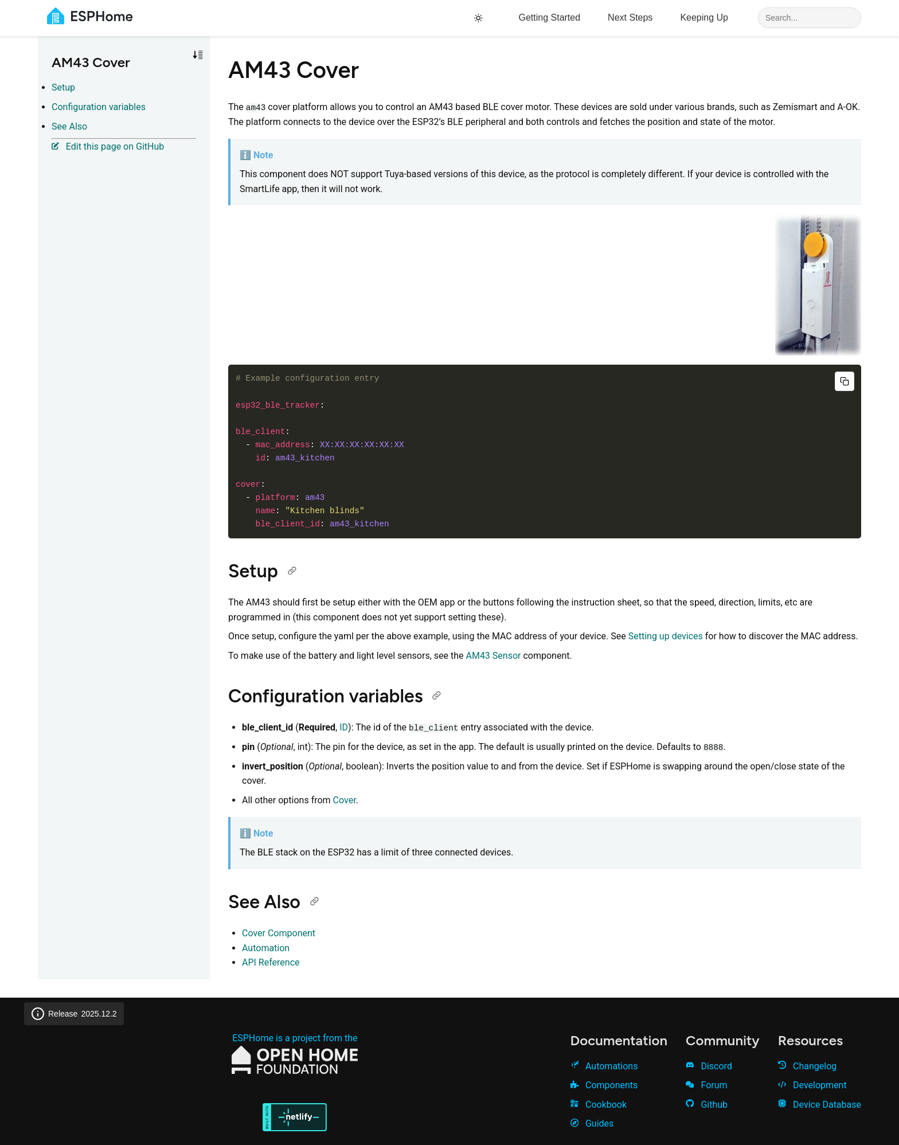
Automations (604, 1066)
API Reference (271, 962)
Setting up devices (665, 636)
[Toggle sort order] (198, 55)
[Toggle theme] (480, 18)
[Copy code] (844, 381)
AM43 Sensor (493, 655)
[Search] (809, 17)
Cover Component (278, 933)
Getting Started (549, 17)
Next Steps (630, 17)
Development (812, 1085)
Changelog (807, 1066)
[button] (198, 55)
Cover (344, 800)
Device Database (819, 1104)
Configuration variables (99, 106)
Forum (706, 1085)
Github (707, 1104)
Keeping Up (704, 17)
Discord (709, 1066)
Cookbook (598, 1104)
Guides (592, 1123)
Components (604, 1085)
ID (343, 727)
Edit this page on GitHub (108, 146)
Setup (63, 87)
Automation (266, 948)
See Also (69, 126)
